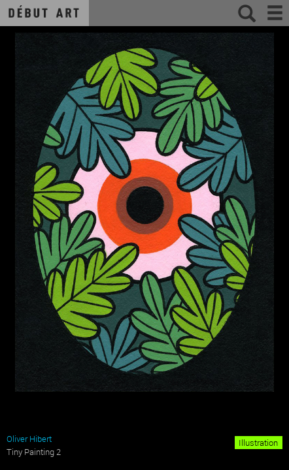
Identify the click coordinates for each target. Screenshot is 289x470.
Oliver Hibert (29, 439)
